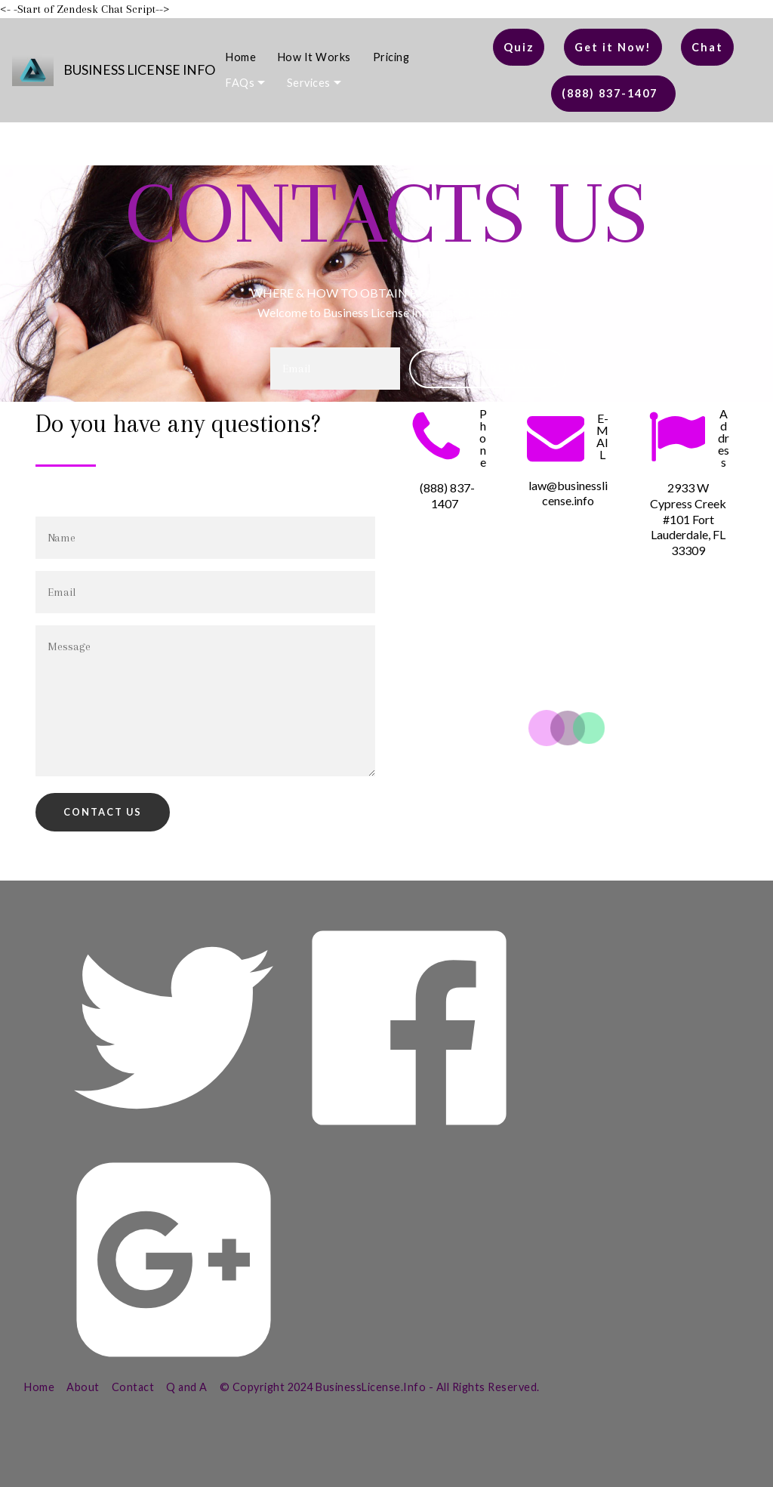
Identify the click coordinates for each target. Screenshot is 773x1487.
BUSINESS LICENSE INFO (139, 70)
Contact (133, 1387)
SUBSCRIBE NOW (487, 368)
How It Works (314, 57)
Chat (707, 47)
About (83, 1387)
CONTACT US (102, 812)
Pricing (391, 57)
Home (241, 57)
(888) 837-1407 (613, 93)
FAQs (240, 83)
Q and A (187, 1387)
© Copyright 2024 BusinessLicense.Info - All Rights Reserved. (380, 1387)
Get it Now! (612, 47)
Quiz (519, 47)
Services (309, 83)
